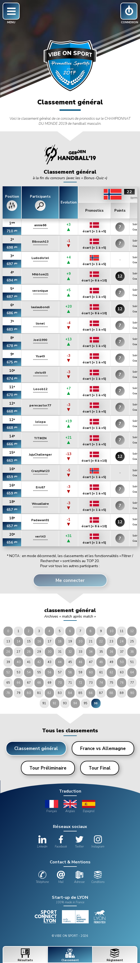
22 (101, 641)
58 (70, 672)
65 (8, 683)
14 (18, 641)
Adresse (79, 877)
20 (80, 641)
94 (75, 703)
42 (39, 662)
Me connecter (70, 580)
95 (85, 703)
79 (18, 693)
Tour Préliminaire (47, 768)
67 (29, 683)
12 (132, 631)
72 (80, 683)
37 (122, 652)
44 (60, 662)
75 (111, 683)
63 (122, 672)
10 (111, 631)
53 (18, 672)
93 (65, 703)
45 (70, 662)
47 (91, 662)
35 (101, 652)
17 (49, 641)
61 (101, 672)
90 (132, 693)
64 (132, 672)
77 (132, 683)
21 (91, 641)
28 (29, 652)
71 (70, 683)
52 (8, 672)
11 (122, 631)
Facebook (61, 842)
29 (39, 652)
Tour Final (100, 768)
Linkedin (42, 842)
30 (49, 652)
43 (49, 662)
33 (80, 652)
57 (60, 672)
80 (29, 693)
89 (122, 693)
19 (70, 641)
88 (111, 693)
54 (29, 672)
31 (60, 652)
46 (80, 662)
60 (91, 672)
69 (49, 683)
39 (8, 662)
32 (70, 652)
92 (54, 703)
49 (111, 662)
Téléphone (42, 877)
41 (29, 662)
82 (49, 693)
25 (132, 641)
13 (8, 641)
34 (91, 652)
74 (101, 683)
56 (49, 672)
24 (122, 641)
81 (39, 693)
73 (91, 683)
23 (111, 641)
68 (39, 683)
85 (80, 693)
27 (18, 652)
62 (111, 672)
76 (122, 683)
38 (132, 652)
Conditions (98, 877)
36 (111, 652)
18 (60, 641)
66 (18, 683)
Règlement (115, 955)
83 (60, 693)
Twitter (79, 842)
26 (8, 652)
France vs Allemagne (103, 749)
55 (39, 672)
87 (101, 693)
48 (101, 662)
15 (29, 641)
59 (80, 672)
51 (132, 662)
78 (8, 693)
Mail (61, 877)
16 (39, 641)
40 (18, 662)
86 (91, 693)
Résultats (25, 955)
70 (60, 683)
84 (70, 693)
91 (44, 703)
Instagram (97, 842)
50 (122, 662)
